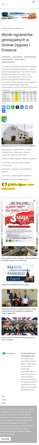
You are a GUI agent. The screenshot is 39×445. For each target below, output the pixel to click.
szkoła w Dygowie (20, 59)
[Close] (34, 201)
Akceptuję (5, 439)
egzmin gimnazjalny (30, 57)
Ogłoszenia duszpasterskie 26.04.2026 (15, 284)
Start (3, 396)
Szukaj (4, 400)
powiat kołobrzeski (7, 59)
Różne (4, 403)
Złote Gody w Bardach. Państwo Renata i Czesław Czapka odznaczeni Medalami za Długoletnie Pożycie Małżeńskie (19, 311)
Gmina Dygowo (6, 57)
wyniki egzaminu (17, 57)
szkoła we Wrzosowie (8, 62)
